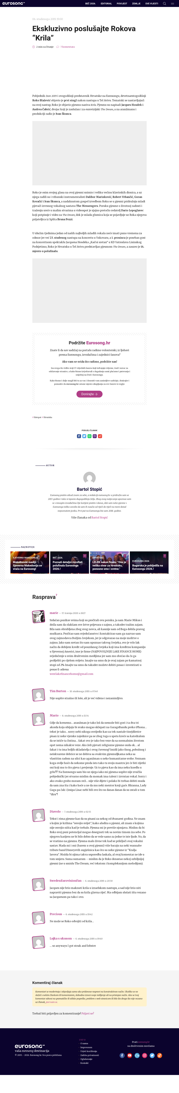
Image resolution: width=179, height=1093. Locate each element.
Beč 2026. (90, 3)
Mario (54, 733)
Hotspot (38, 417)
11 (85, 557)
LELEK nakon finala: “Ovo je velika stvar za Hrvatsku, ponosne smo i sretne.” (109, 580)
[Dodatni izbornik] (172, 4)
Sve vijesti (151, 3)
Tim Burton (58, 709)
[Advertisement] (89, 71)
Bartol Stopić (99, 518)
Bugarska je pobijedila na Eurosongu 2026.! (147, 584)
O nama (84, 1061)
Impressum (86, 1065)
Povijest (122, 3)
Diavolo (55, 829)
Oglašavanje (87, 1077)
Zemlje (136, 3)
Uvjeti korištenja (89, 1069)
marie (54, 631)
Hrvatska (51, 417)
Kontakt (85, 1081)
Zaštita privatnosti (90, 1073)
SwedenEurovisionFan (66, 898)
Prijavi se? (87, 1031)
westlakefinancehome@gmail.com (71, 691)
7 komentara (68, 46)
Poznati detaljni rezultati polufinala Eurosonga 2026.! (69, 582)
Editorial (106, 3)
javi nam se (51, 1020)
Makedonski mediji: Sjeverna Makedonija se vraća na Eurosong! (29, 582)
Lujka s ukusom (61, 956)
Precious (56, 932)
